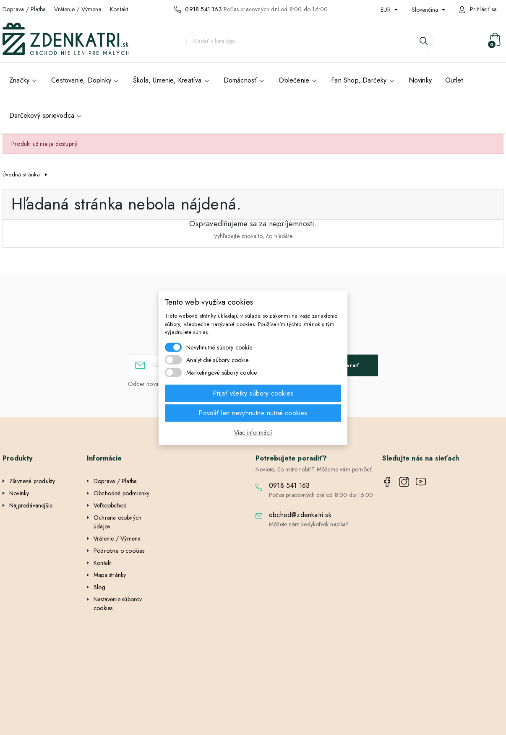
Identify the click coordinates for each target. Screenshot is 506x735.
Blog (99, 587)
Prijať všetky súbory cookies (253, 393)
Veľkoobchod (110, 505)
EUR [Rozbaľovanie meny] (386, 9)
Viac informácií (253, 432)
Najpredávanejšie (30, 505)
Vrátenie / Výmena (77, 9)
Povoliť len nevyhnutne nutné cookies (252, 412)
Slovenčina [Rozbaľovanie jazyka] (426, 9)
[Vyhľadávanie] (309, 41)
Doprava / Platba (24, 9)
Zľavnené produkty (32, 481)
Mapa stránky (110, 575)
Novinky (19, 493)
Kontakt (119, 9)
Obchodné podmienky (122, 493)
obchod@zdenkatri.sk (300, 515)
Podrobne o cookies (119, 550)
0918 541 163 (203, 9)
